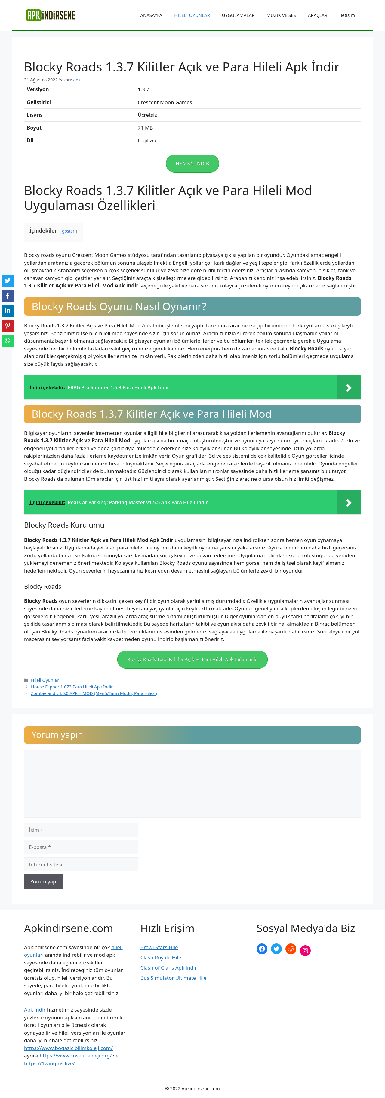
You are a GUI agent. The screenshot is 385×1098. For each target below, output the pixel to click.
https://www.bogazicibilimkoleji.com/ (68, 1048)
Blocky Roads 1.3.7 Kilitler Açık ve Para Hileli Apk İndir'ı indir (192, 659)
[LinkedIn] (8, 311)
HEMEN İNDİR (192, 163)
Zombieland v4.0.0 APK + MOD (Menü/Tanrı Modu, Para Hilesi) (94, 693)
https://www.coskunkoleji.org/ (76, 1055)
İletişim (347, 15)
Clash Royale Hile (160, 957)
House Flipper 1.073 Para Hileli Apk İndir (72, 687)
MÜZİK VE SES (281, 15)
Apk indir (35, 1009)
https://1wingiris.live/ (49, 1063)
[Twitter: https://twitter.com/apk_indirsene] (276, 948)
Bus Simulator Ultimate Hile (173, 977)
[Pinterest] (8, 326)
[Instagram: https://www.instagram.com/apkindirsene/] (305, 950)
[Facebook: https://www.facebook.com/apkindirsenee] (262, 948)
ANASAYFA (151, 15)
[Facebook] (8, 296)
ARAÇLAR (317, 15)
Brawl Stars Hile (159, 947)
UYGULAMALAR (238, 15)
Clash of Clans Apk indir (168, 967)
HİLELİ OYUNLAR (192, 15)
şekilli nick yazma (277, 970)
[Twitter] (8, 281)
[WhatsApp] (8, 341)
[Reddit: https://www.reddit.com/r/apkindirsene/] (290, 948)
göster (68, 231)
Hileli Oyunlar (45, 680)
